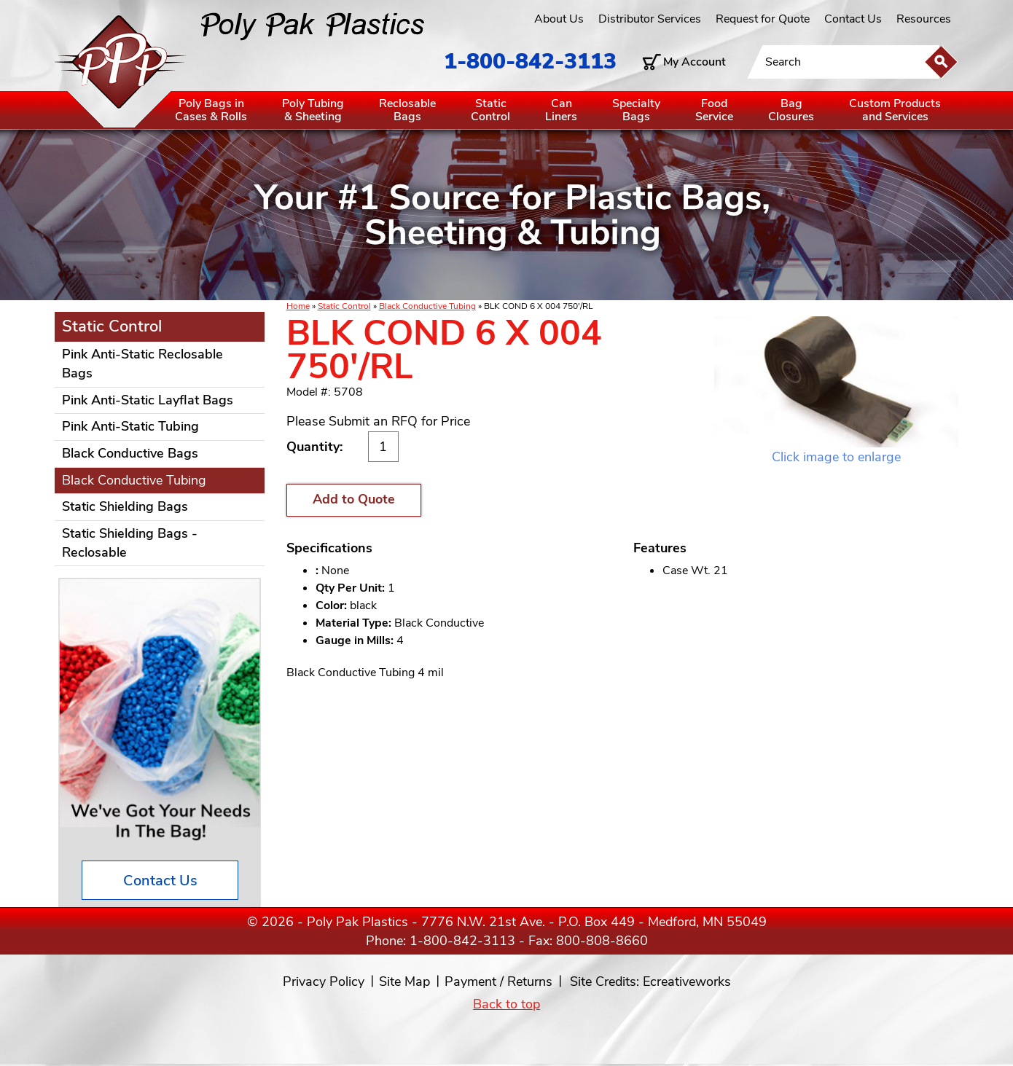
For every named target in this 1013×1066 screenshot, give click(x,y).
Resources (923, 19)
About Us (559, 19)
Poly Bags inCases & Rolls (211, 110)
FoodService (714, 110)
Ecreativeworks (687, 981)
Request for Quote (763, 19)
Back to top (506, 1004)
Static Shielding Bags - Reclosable (129, 543)
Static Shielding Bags (125, 506)
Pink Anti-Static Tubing (130, 426)
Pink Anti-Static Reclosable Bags (142, 363)
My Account (694, 62)
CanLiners (561, 110)
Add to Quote (354, 499)
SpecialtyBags (636, 110)
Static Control (344, 306)
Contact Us (853, 19)
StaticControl (490, 110)
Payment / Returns (498, 981)
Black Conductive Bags (130, 453)
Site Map (404, 981)
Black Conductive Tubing (427, 306)
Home (298, 306)
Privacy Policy (323, 981)
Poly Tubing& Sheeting (313, 110)
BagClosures (791, 110)
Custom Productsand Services (895, 110)
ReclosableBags (407, 110)
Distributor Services (649, 19)
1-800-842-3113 (530, 62)
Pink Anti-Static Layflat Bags (147, 400)
